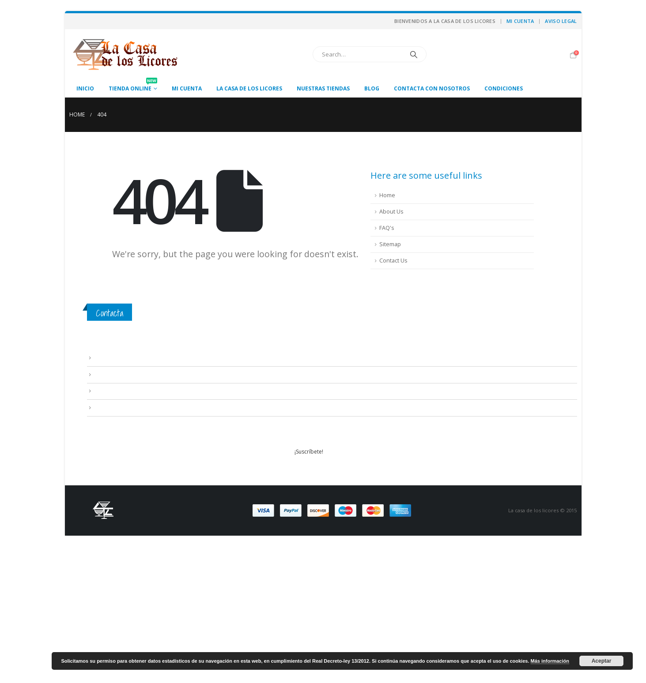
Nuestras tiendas (323, 88)
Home (387, 195)
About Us (391, 211)
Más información (550, 661)
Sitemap (390, 244)
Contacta (109, 313)
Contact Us (393, 260)
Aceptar (602, 661)
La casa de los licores (249, 88)
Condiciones (503, 88)
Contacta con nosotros (432, 88)
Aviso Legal (561, 21)
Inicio (85, 88)
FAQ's (386, 228)
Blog (371, 88)
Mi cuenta (520, 21)
